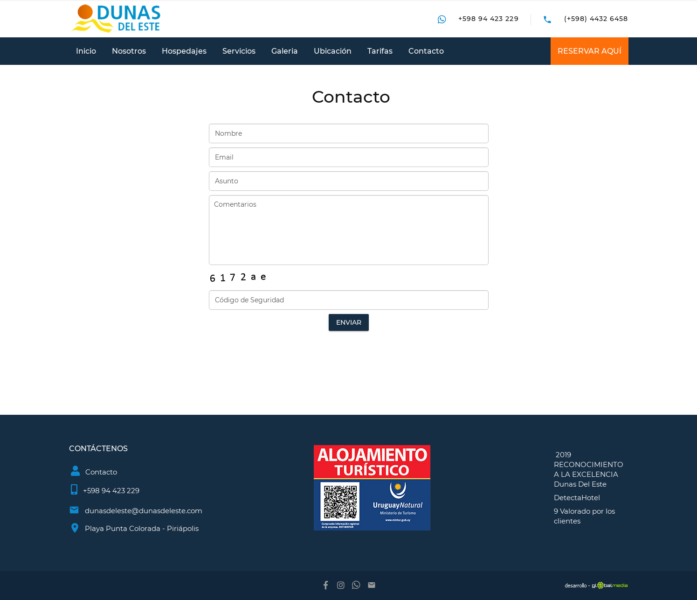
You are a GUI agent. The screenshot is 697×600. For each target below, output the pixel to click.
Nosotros (129, 51)
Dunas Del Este (580, 484)
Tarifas (380, 51)
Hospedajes (184, 51)
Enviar (348, 322)
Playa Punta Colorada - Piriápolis (142, 528)
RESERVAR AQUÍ (589, 51)
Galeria (284, 51)
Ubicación (333, 51)
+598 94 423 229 (488, 18)
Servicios (238, 51)
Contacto (426, 51)
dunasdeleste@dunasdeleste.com (143, 510)
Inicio (86, 51)
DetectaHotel (577, 497)
